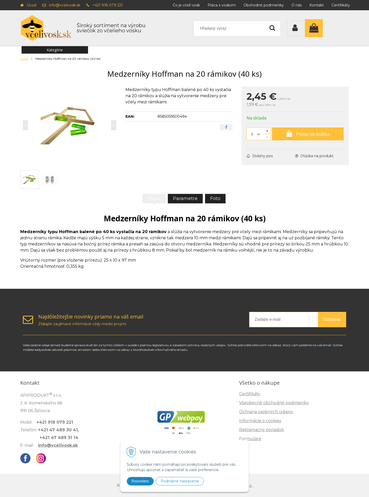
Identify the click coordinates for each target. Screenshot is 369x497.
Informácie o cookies (260, 420)
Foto (215, 198)
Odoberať (332, 319)
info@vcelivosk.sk (64, 5)
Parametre (185, 198)
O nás (297, 5)
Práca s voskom (222, 5)
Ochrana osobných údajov (266, 411)
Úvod (31, 5)
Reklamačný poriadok (261, 429)
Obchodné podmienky (264, 5)
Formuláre (250, 438)
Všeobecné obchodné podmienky (274, 402)
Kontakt (316, 5)
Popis (154, 198)
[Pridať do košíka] (308, 133)
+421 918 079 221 (107, 5)
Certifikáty (341, 5)
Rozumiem (140, 481)
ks (258, 134)
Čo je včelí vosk (186, 5)
